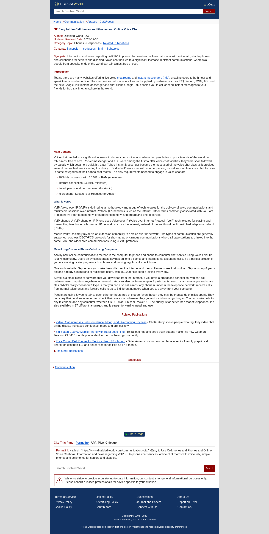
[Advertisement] (134, 120)
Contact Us (185, 506)
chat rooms (124, 77)
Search (209, 468)
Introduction (88, 48)
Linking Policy (104, 496)
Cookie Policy (63, 506)
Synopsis (72, 48)
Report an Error (187, 502)
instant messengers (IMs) (153, 77)
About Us (183, 496)
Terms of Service (65, 496)
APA (94, 442)
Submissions (145, 496)
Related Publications (116, 43)
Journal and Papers (149, 502)
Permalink (82, 442)
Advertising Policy (107, 502)
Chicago (111, 442)
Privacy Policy (64, 502)
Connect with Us (147, 506)
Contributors (103, 506)
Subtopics (113, 48)
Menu (209, 4)
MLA (101, 442)
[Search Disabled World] (128, 11)
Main (101, 48)
